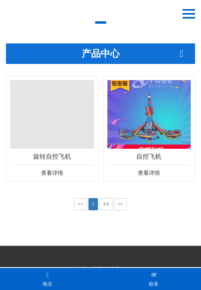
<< (80, 204)
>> (120, 204)
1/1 (106, 204)
